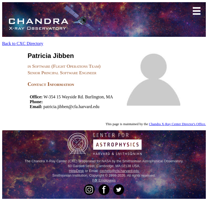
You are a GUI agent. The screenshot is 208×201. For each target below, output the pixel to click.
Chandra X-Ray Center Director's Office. (177, 124)
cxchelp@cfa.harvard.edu (119, 171)
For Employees (104, 180)
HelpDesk (76, 171)
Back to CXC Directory (22, 43)
